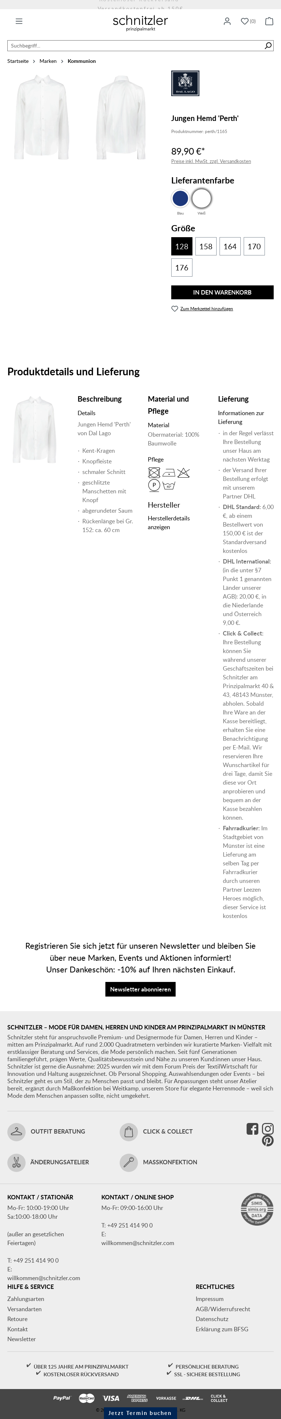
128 (181, 246)
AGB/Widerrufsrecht (223, 1309)
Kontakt (17, 1329)
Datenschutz (212, 1319)
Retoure (17, 1319)
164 (230, 246)
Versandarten (24, 1309)
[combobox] (135, 45)
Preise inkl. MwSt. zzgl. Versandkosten (211, 161)
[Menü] (19, 22)
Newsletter (21, 1339)
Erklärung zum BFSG (222, 1329)
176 (181, 267)
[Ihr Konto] (227, 22)
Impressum (210, 1299)
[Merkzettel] (248, 22)
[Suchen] (268, 45)
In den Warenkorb (222, 292)
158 (206, 246)
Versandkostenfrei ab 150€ (141, 4)
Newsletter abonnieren (140, 989)
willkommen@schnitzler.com (43, 1278)
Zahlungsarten (25, 1299)
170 (254, 246)
